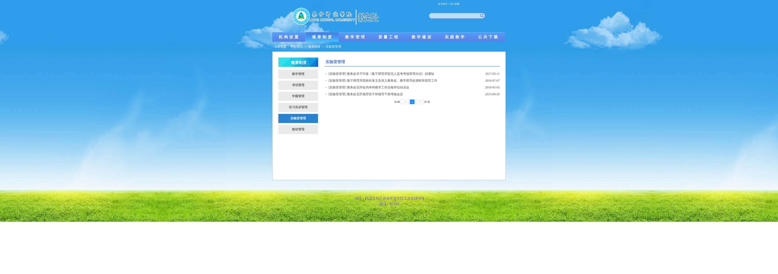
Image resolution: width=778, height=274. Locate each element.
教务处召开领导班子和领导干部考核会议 (375, 94)
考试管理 (298, 85)
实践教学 (455, 37)
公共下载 (488, 37)
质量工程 (388, 37)
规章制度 (322, 37)
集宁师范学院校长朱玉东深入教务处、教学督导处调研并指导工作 (392, 80)
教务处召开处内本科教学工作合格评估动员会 (378, 87)
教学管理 (355, 37)
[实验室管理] (337, 73)
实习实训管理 (298, 107)
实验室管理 (333, 46)
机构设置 (289, 37)
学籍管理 (298, 96)
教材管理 (298, 129)
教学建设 (422, 37)
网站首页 (297, 46)
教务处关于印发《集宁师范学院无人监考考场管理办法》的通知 (390, 73)
